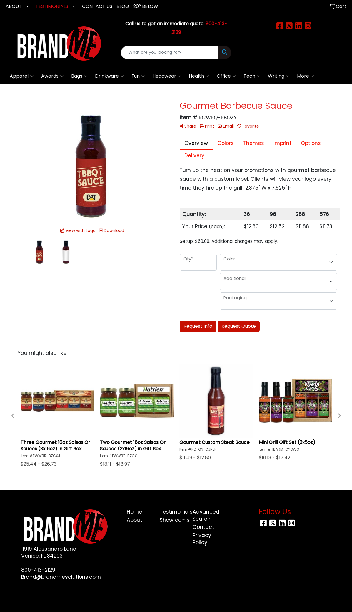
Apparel (22, 76)
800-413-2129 (38, 569)
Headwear (166, 76)
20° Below (145, 6)
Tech (251, 76)
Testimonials (173, 511)
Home (134, 511)
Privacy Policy (202, 539)
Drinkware (109, 76)
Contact (203, 527)
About (134, 520)
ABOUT (14, 6)
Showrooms (173, 520)
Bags (79, 76)
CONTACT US (97, 6)
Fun (138, 76)
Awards (52, 76)
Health (199, 76)
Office (226, 76)
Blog (122, 6)
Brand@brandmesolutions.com (61, 577)
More (305, 76)
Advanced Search (205, 515)
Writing (278, 76)
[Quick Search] (170, 52)
